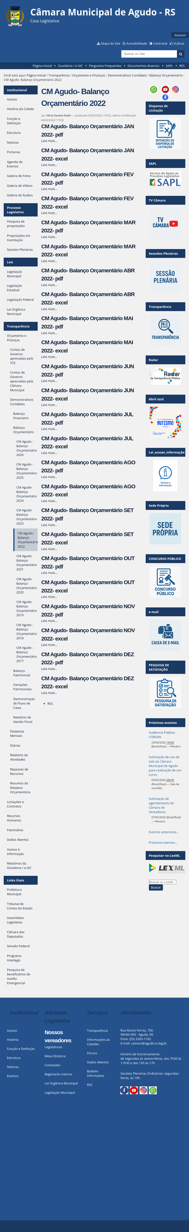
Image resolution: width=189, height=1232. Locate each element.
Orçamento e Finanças (88, 75)
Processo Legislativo (15, 209)
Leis (10, 262)
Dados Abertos (98, 1062)
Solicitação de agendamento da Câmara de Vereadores (161, 805)
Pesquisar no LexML (164, 855)
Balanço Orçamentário (166, 75)
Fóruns (92, 1053)
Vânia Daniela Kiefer (58, 115)
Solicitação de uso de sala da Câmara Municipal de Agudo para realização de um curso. (165, 766)
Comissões (52, 1065)
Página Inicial (42, 65)
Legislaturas (53, 1047)
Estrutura (14, 1058)
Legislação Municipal (60, 1092)
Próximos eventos (163, 722)
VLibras (178, 43)
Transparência (58, 75)
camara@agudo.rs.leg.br (149, 1043)
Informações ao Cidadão (98, 1041)
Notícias (13, 1067)
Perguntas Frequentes (105, 65)
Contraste (160, 43)
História (12, 1039)
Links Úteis (15, 880)
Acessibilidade (136, 43)
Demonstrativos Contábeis (127, 75)
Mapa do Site (110, 43)
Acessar (180, 35)
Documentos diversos (143, 65)
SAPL (169, 65)
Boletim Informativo (95, 1073)
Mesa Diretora (55, 1056)
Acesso (12, 1030)
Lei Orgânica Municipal (61, 1083)
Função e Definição (21, 1048)
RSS (182, 65)
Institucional (17, 90)
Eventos (12, 1076)
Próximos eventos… (163, 842)
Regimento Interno (58, 1074)
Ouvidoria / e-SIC (70, 65)
